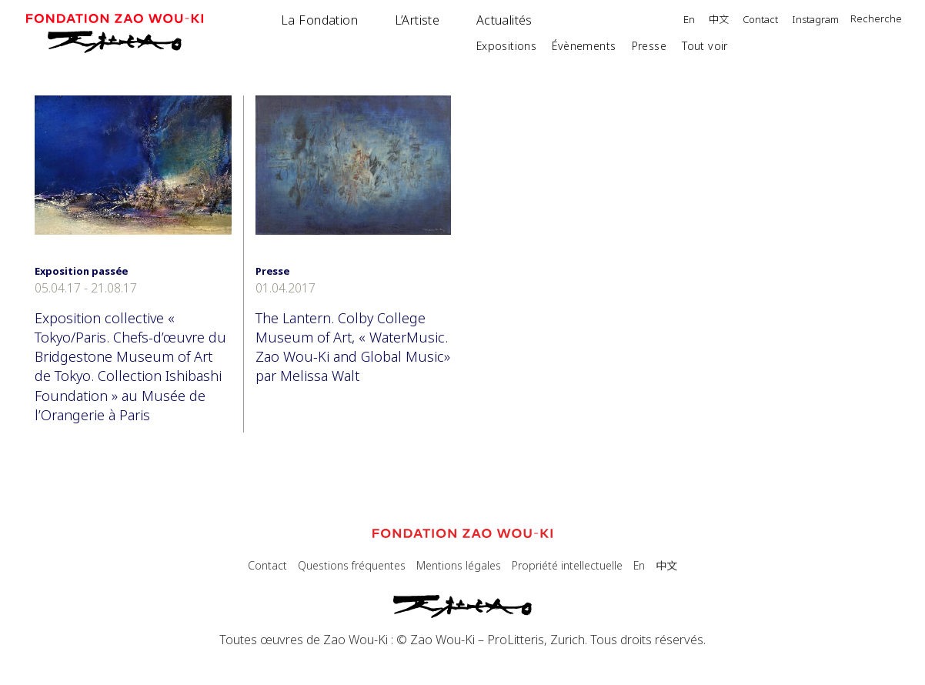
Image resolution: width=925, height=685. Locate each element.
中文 (719, 20)
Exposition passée (81, 271)
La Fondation (319, 20)
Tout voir (705, 45)
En (689, 20)
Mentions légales (458, 565)
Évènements (584, 45)
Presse (649, 45)
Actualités (504, 20)
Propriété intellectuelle (567, 565)
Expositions (506, 45)
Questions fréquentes (352, 565)
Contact (760, 20)
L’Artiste (417, 20)
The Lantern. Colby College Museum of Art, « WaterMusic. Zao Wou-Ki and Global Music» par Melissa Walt (352, 347)
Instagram (815, 20)
